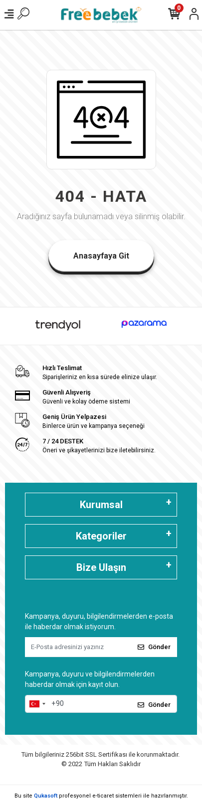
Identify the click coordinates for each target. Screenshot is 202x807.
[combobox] (36, 703)
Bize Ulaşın (101, 567)
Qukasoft (45, 796)
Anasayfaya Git (101, 256)
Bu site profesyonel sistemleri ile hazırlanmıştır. (101, 796)
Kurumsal (101, 505)
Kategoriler (101, 536)
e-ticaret (103, 796)
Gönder (154, 647)
